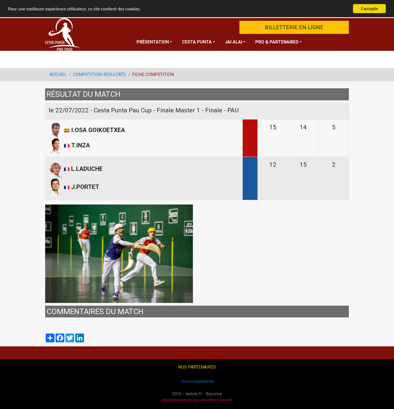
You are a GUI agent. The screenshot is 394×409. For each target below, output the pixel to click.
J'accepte (369, 8)
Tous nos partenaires (197, 381)
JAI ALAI (233, 42)
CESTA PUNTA (197, 42)
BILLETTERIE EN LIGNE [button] (294, 27)
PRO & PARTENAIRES (277, 42)
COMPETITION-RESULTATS (99, 74)
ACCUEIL (58, 74)
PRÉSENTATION (153, 42)
